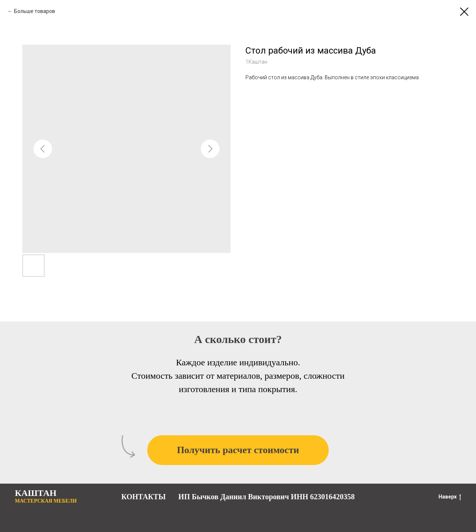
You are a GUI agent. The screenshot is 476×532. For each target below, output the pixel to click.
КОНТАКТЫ (143, 497)
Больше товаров (34, 11)
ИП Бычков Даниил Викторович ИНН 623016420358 (266, 497)
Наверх (449, 497)
